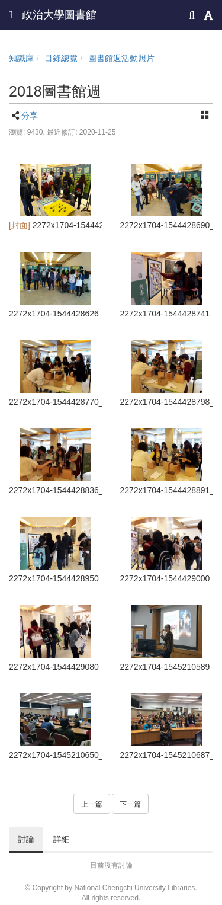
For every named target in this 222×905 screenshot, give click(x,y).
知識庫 (21, 58)
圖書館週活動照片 (121, 58)
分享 (29, 115)
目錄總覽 (61, 58)
